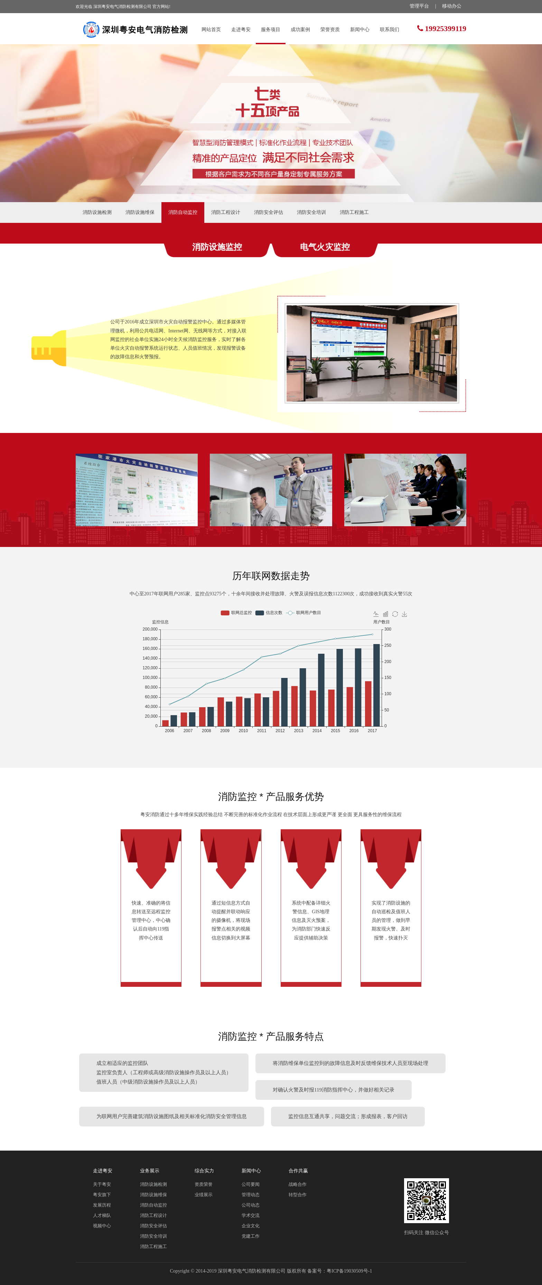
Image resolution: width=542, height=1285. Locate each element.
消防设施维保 (140, 212)
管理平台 (419, 6)
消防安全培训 (311, 212)
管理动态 (251, 1194)
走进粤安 (241, 29)
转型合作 (298, 1194)
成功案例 (300, 29)
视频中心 (102, 1225)
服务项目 (270, 29)
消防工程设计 (225, 212)
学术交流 (251, 1215)
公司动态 (251, 1205)
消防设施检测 (97, 212)
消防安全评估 (268, 212)
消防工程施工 (354, 212)
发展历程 (102, 1205)
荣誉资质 (330, 29)
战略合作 (298, 1184)
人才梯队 (102, 1215)
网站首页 (211, 29)
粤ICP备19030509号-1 (349, 1271)
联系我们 (389, 29)
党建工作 (251, 1236)
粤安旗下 (102, 1194)
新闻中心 (360, 29)
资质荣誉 (204, 1184)
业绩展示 (204, 1194)
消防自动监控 (182, 212)
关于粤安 (102, 1184)
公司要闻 (251, 1184)
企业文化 (251, 1225)
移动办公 (451, 6)
